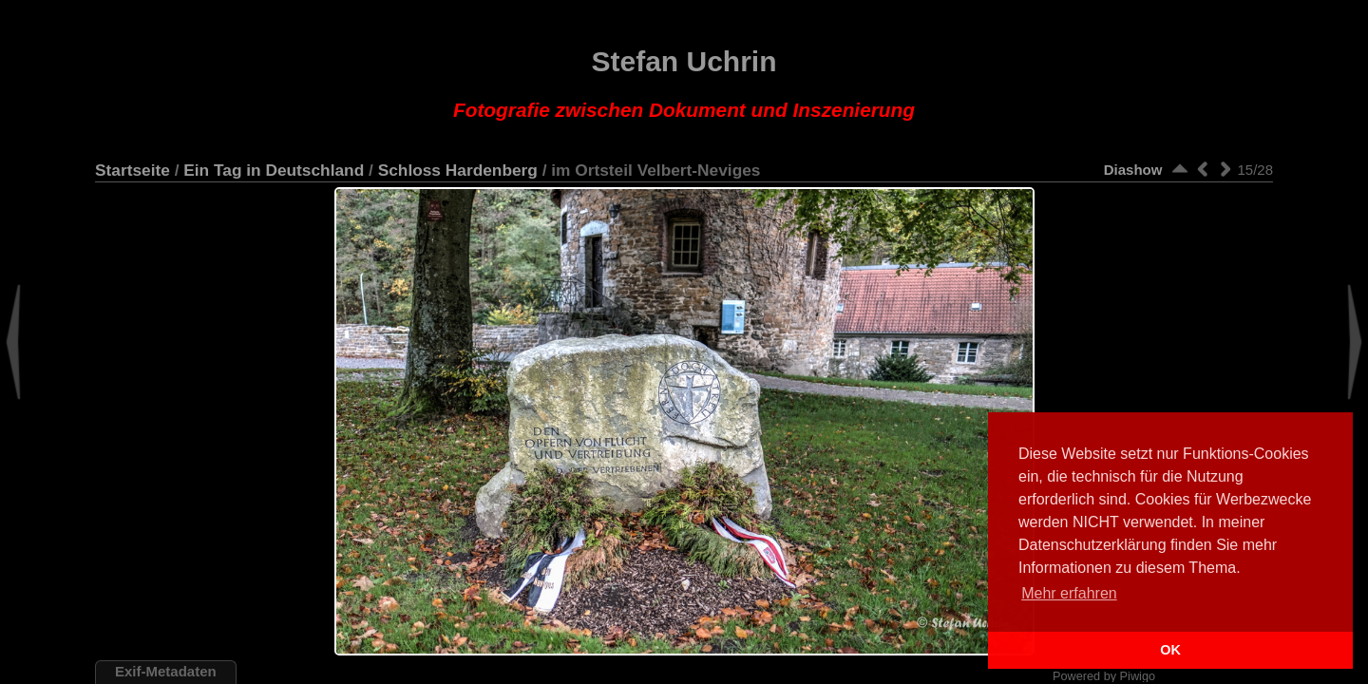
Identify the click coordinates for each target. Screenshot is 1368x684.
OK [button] (1170, 649)
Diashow (1133, 170)
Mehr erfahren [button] (1069, 593)
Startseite (132, 170)
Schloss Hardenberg (458, 170)
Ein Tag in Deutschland (273, 170)
